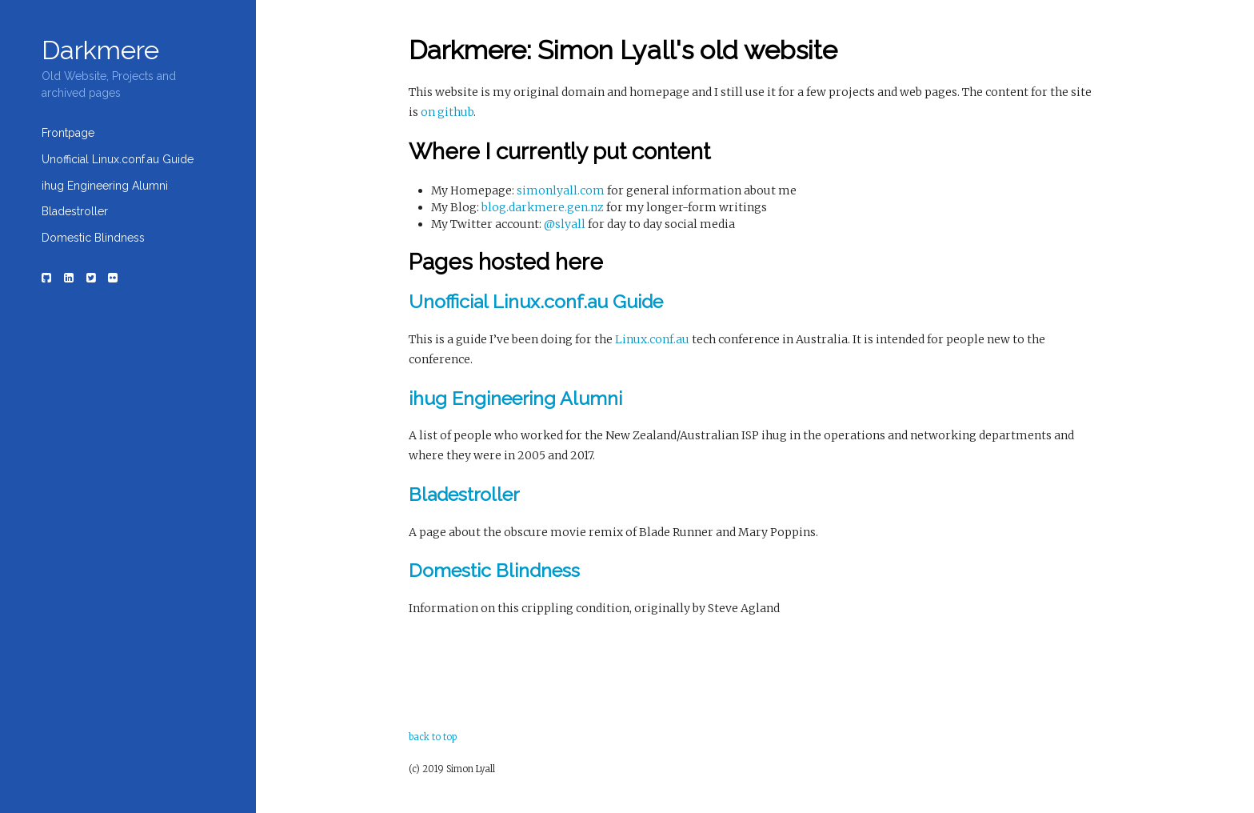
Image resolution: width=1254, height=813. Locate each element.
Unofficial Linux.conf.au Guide (118, 159)
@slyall (564, 224)
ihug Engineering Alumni (105, 185)
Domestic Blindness (93, 237)
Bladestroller (75, 211)
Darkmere (100, 50)
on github (447, 112)
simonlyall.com (561, 190)
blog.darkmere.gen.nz (542, 207)
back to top (433, 737)
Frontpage (68, 132)
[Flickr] (113, 277)
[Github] (47, 277)
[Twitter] (91, 277)
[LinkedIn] (68, 277)
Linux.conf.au (652, 339)
